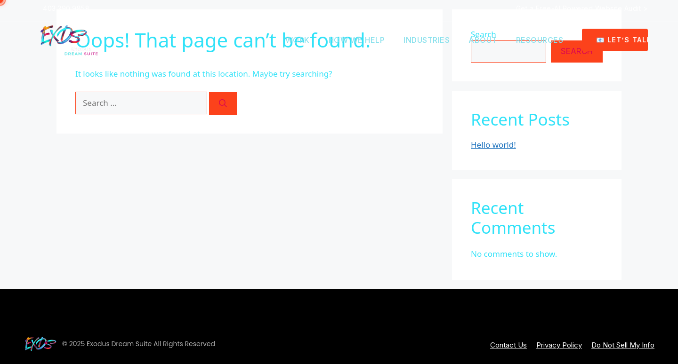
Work (297, 40)
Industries (427, 40)
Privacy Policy (559, 344)
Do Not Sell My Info (622, 344)
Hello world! (493, 144)
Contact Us (508, 344)
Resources (540, 40)
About (482, 40)
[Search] (223, 103)
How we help (357, 40)
